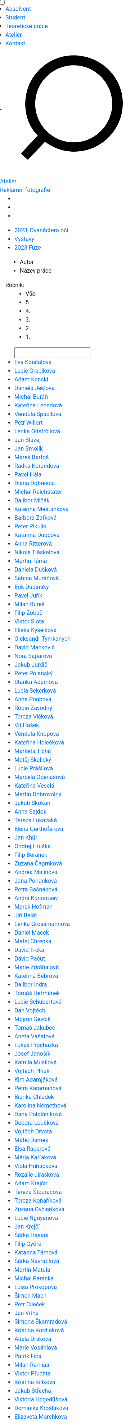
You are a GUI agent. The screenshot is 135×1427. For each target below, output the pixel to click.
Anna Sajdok (30, 811)
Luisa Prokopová (35, 1287)
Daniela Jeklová (34, 388)
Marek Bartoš (31, 457)
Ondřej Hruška (32, 846)
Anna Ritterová (33, 543)
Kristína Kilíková (34, 1382)
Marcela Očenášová (39, 777)
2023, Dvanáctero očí (41, 230)
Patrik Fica (27, 1356)
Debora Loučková (36, 1122)
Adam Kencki (31, 379)
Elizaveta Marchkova (40, 1416)
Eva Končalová (32, 362)
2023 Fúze (27, 247)
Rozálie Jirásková (36, 1174)
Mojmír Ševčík (32, 1019)
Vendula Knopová (36, 733)
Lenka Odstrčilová (37, 431)
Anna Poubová (32, 699)
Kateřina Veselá (34, 785)
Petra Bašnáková (35, 889)
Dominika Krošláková (41, 1408)
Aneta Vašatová (34, 1036)
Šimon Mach (30, 1295)
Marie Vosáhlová (35, 1347)
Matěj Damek (31, 1140)
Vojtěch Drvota (33, 1131)
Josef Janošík (32, 1053)
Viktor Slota (29, 621)
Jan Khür (25, 837)
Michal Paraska (34, 1278)
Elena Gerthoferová (38, 829)
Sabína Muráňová (36, 578)
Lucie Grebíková (34, 370)
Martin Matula (32, 1269)
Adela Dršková (32, 1339)
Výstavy (24, 239)
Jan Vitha (26, 1313)
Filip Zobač (28, 612)
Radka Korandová (36, 465)
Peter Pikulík (30, 526)
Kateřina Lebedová (38, 405)
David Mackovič (34, 647)
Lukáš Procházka (36, 1045)
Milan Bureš (29, 604)
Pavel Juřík (28, 595)
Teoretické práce (26, 26)
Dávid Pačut (29, 958)
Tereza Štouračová (38, 1192)
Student (15, 17)
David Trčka (29, 950)
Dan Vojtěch (29, 1010)
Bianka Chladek (34, 1096)
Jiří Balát (25, 915)
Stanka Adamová (36, 682)
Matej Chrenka (32, 941)
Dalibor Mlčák (32, 500)
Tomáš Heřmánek (37, 993)
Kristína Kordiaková (39, 1330)
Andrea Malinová (35, 872)
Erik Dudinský (31, 586)
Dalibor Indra (30, 984)
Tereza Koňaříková (38, 1200)
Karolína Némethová (40, 1105)
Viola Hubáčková (36, 1166)
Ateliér (13, 34)
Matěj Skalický (32, 759)
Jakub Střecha (32, 1390)
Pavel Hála (27, 474)
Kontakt (15, 43)
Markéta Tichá (32, 751)
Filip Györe (27, 1243)
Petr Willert (28, 422)
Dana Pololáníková (38, 1114)
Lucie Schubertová (38, 1001)
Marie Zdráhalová (36, 967)
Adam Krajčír (31, 1183)
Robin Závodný (33, 707)
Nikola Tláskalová (36, 552)
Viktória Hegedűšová (40, 1399)
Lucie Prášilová (33, 768)
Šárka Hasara (31, 1235)
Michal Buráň (31, 396)
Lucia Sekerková (35, 690)
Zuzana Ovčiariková (39, 1209)
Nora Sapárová (33, 656)
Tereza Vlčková (33, 716)
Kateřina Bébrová (36, 975)
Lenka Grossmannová (42, 924)
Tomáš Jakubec (34, 1027)
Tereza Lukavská (35, 820)
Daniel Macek (31, 932)
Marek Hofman (33, 906)
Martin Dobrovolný (37, 794)
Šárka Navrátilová (36, 1261)
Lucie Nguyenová (36, 1217)
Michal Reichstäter (38, 491)
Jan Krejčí (27, 1226)
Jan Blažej (27, 440)
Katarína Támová (36, 1252)
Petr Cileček (29, 1304)
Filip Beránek (30, 854)
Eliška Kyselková (35, 630)
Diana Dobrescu (34, 483)
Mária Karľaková (35, 1157)
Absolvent (18, 8)
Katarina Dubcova (37, 535)
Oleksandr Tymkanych (42, 638)
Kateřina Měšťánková (41, 509)
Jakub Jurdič (31, 664)
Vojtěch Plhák (31, 1071)
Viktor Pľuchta (32, 1373)
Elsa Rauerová (32, 1148)
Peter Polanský (33, 673)
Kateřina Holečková (39, 742)
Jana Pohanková (35, 880)
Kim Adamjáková (36, 1079)
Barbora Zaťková (35, 517)
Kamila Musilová (35, 1062)
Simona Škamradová (40, 1321)
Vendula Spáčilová (37, 414)
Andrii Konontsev (36, 898)
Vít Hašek (26, 725)
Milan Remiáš (31, 1364)
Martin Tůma (30, 561)
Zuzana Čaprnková (38, 863)
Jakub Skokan (32, 803)
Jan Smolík (28, 448)
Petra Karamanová (38, 1088)
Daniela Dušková (35, 569)
